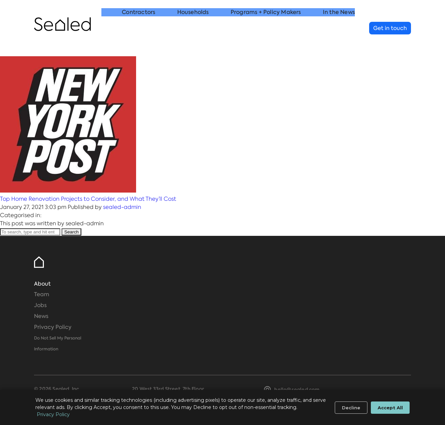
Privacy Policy (52, 327)
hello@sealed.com (296, 389)
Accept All (390, 407)
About (42, 283)
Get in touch (390, 28)
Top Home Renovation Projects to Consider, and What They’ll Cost (88, 198)
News (41, 316)
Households (193, 28)
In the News (339, 28)
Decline (351, 407)
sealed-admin (122, 207)
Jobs (40, 305)
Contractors (138, 28)
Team (41, 294)
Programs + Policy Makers (266, 28)
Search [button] (71, 231)
